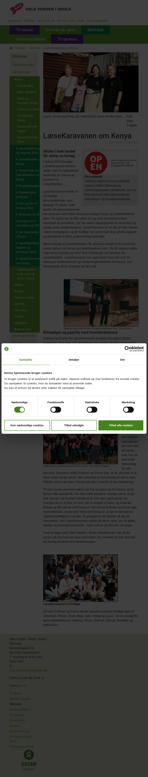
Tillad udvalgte (74, 425)
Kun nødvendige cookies (27, 425)
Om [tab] (122, 359)
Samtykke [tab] (25, 359)
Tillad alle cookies (121, 425)
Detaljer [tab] (74, 359)
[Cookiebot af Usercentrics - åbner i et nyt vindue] (127, 349)
